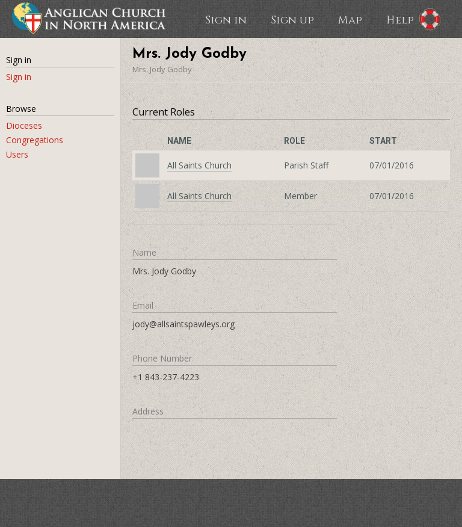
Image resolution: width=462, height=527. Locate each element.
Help (400, 19)
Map (350, 19)
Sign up (292, 19)
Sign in (226, 19)
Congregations (34, 140)
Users (17, 154)
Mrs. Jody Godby (162, 69)
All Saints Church (199, 165)
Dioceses (24, 125)
